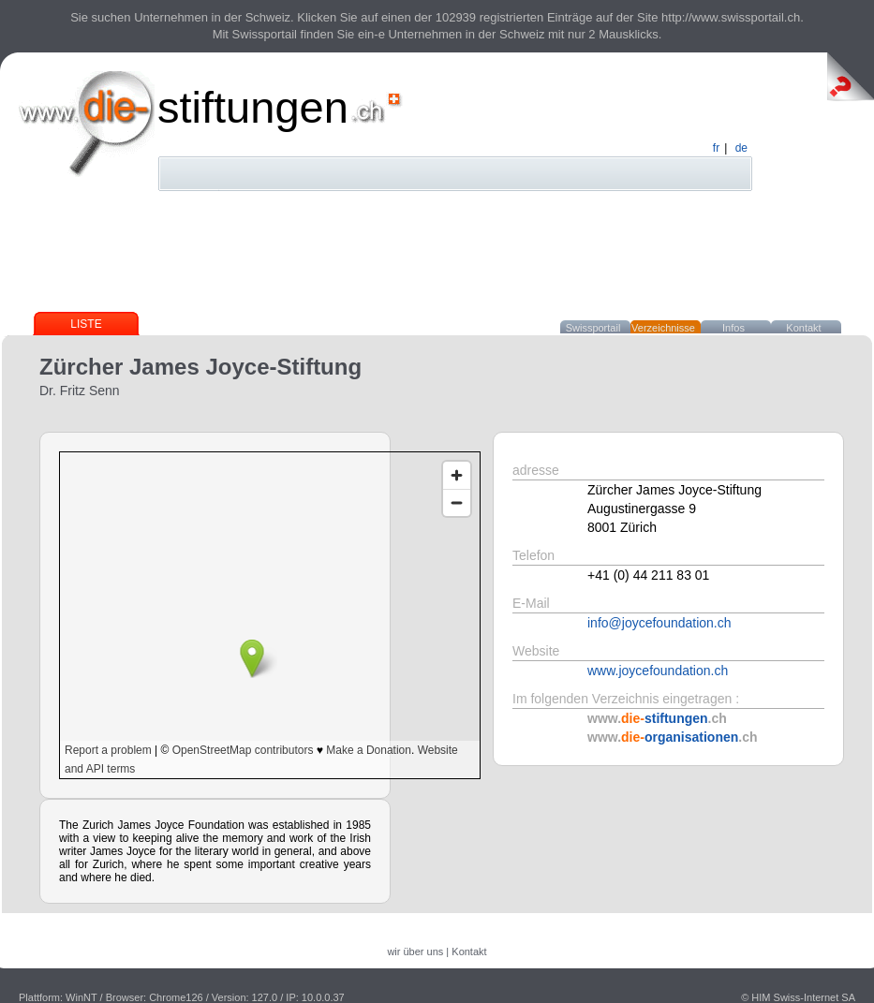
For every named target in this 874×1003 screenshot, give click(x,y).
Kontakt (803, 327)
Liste (85, 324)
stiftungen (252, 107)
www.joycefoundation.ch (657, 670)
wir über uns (415, 951)
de (741, 148)
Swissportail (593, 327)
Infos (733, 327)
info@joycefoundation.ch (659, 622)
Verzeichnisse (663, 327)
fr (716, 148)
